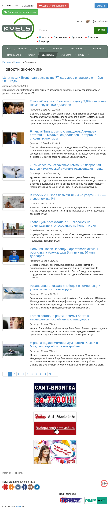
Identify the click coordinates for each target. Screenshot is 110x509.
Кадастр (44, 41)
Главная (6, 62)
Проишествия (14, 55)
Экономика (48, 55)
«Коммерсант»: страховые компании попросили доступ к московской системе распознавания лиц (66, 166)
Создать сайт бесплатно (52, 5)
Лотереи (93, 37)
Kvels (18, 506)
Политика (58, 48)
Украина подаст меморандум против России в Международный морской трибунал (64, 344)
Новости (44, 37)
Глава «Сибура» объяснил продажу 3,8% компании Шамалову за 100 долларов (68, 103)
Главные (22, 48)
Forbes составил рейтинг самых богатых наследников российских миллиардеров (60, 317)
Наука (81, 55)
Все (9, 48)
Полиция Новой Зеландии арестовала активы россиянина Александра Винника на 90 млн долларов (64, 252)
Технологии (76, 48)
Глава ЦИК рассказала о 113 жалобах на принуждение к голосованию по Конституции (63, 223)
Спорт (31, 55)
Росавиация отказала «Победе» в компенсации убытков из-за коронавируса (65, 287)
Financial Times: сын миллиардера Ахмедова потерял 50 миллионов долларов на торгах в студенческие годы (63, 135)
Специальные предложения (20, 12)
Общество (66, 55)
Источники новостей (12, 473)
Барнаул (97, 48)
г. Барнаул (28, 5)
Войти (101, 5)
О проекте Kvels (10, 5)
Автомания (60, 37)
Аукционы (77, 37)
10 (50, 374)
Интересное (40, 48)
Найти (101, 30)
